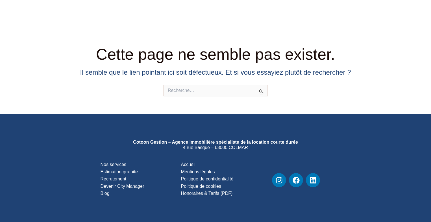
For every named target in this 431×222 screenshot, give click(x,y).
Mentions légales (198, 171)
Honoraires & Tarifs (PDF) (207, 193)
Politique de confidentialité (207, 178)
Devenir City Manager (122, 186)
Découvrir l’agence (271, 17)
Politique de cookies (201, 186)
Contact (371, 17)
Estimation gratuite (119, 171)
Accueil (188, 164)
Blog (309, 17)
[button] (292, 17)
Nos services (114, 164)
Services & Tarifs (219, 17)
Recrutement (339, 17)
